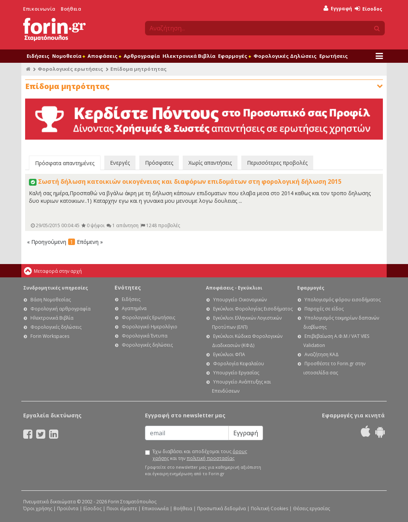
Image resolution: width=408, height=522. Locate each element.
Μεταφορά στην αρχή (58, 271)
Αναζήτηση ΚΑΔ (321, 354)
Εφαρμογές (234, 56)
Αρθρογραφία (142, 56)
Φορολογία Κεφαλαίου (238, 363)
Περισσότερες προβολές (277, 162)
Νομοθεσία (68, 56)
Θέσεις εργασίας (311, 508)
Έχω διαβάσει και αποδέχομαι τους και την (200, 455)
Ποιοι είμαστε (122, 508)
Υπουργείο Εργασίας (236, 372)
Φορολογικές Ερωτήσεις (148, 317)
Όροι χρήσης (37, 508)
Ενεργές (120, 162)
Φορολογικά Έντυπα (144, 336)
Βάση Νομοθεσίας (50, 299)
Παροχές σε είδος (324, 309)
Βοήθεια (71, 9)
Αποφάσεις (104, 56)
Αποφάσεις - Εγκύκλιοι (234, 288)
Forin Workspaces (49, 336)
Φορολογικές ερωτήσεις (70, 68)
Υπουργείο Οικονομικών (240, 299)
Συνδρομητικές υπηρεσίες (55, 288)
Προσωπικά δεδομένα (221, 508)
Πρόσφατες (159, 162)
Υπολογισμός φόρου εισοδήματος (342, 299)
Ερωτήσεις (333, 56)
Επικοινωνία (39, 9)
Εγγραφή (338, 8)
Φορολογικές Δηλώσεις (285, 56)
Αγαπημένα (134, 308)
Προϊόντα (67, 508)
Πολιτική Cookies (269, 508)
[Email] (187, 433)
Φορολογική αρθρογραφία (60, 309)
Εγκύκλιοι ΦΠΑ (229, 354)
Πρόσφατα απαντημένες (64, 163)
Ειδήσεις (38, 56)
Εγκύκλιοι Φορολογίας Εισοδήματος (253, 309)
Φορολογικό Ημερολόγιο (149, 326)
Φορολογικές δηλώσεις (55, 327)
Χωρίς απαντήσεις (210, 162)
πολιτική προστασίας (210, 458)
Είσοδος (368, 9)
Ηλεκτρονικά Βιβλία (189, 56)
